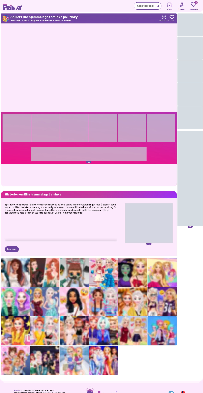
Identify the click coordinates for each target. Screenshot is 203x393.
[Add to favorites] (172, 18)
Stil (25, 20)
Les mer (11, 249)
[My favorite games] (194, 6)
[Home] (169, 6)
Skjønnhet (46, 20)
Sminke (68, 20)
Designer (34, 20)
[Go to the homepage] (11, 6)
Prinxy (17, 390)
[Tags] (181, 6)
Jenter (58, 20)
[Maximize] (164, 18)
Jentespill (15, 20)
